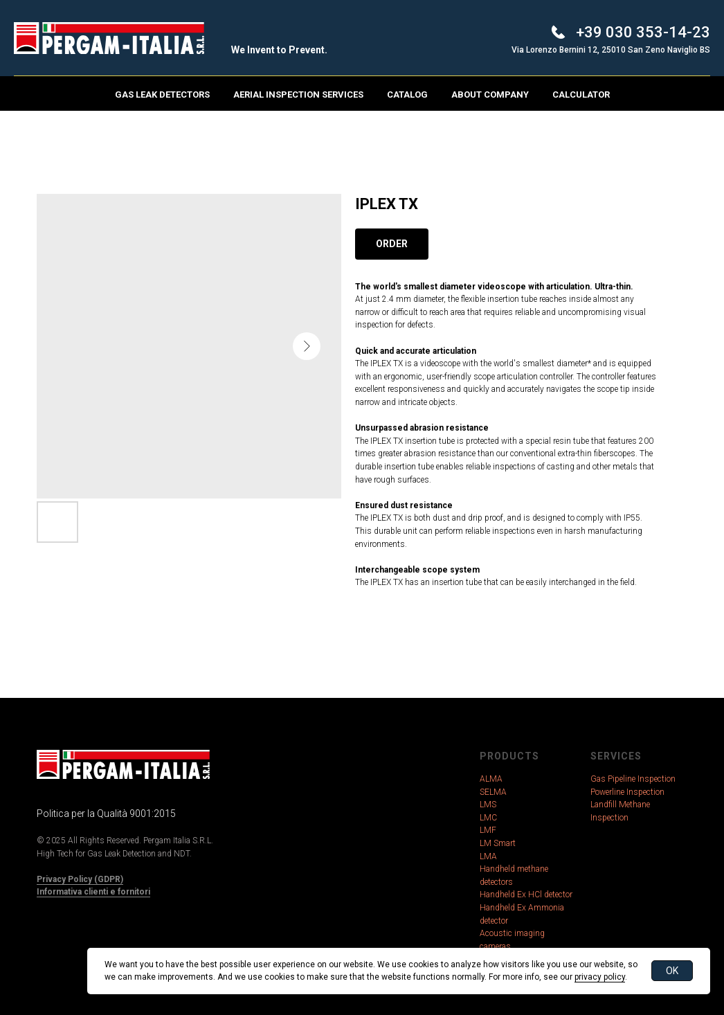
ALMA (491, 779)
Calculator (581, 94)
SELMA (493, 792)
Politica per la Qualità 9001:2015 (106, 813)
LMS (488, 804)
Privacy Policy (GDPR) (80, 879)
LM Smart (498, 843)
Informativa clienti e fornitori (93, 892)
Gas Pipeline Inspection (633, 779)
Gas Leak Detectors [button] (162, 94)
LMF (488, 830)
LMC (488, 818)
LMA (488, 856)
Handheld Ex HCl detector (526, 894)
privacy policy (599, 977)
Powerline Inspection (627, 792)
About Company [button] (490, 94)
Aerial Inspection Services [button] (298, 94)
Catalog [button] (407, 94)
